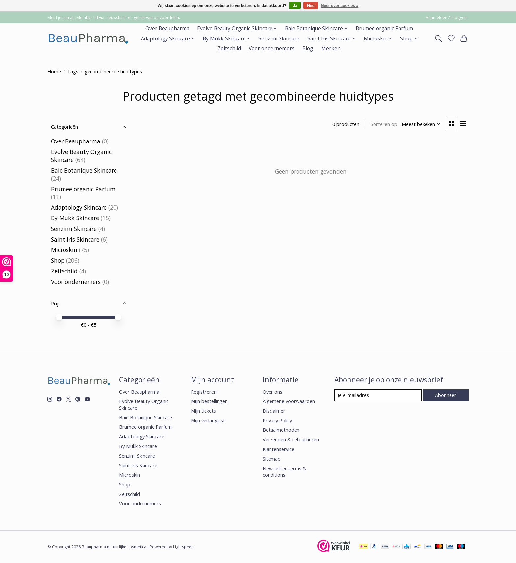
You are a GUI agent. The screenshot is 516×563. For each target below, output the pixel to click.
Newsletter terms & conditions (284, 471)
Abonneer (445, 395)
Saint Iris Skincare (75, 239)
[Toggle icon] (438, 38)
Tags (72, 71)
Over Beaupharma (167, 28)
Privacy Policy (277, 420)
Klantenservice (278, 449)
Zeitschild (229, 48)
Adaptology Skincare (79, 207)
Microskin (64, 250)
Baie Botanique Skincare (84, 170)
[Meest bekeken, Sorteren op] (421, 124)
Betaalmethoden (281, 429)
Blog (307, 48)
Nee (310, 5)
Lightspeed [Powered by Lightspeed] (183, 547)
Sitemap (272, 458)
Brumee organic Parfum (384, 28)
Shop (57, 260)
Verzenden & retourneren (291, 439)
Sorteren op (384, 124)
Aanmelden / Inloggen (446, 17)
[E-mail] (378, 395)
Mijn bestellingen (209, 401)
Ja (295, 5)
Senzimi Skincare (278, 38)
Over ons (272, 391)
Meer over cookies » (340, 5)
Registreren (204, 391)
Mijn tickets (203, 410)
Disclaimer (274, 410)
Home (54, 71)
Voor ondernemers (272, 48)
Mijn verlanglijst (208, 420)
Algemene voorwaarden (289, 401)
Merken (331, 48)
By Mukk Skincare (75, 218)
